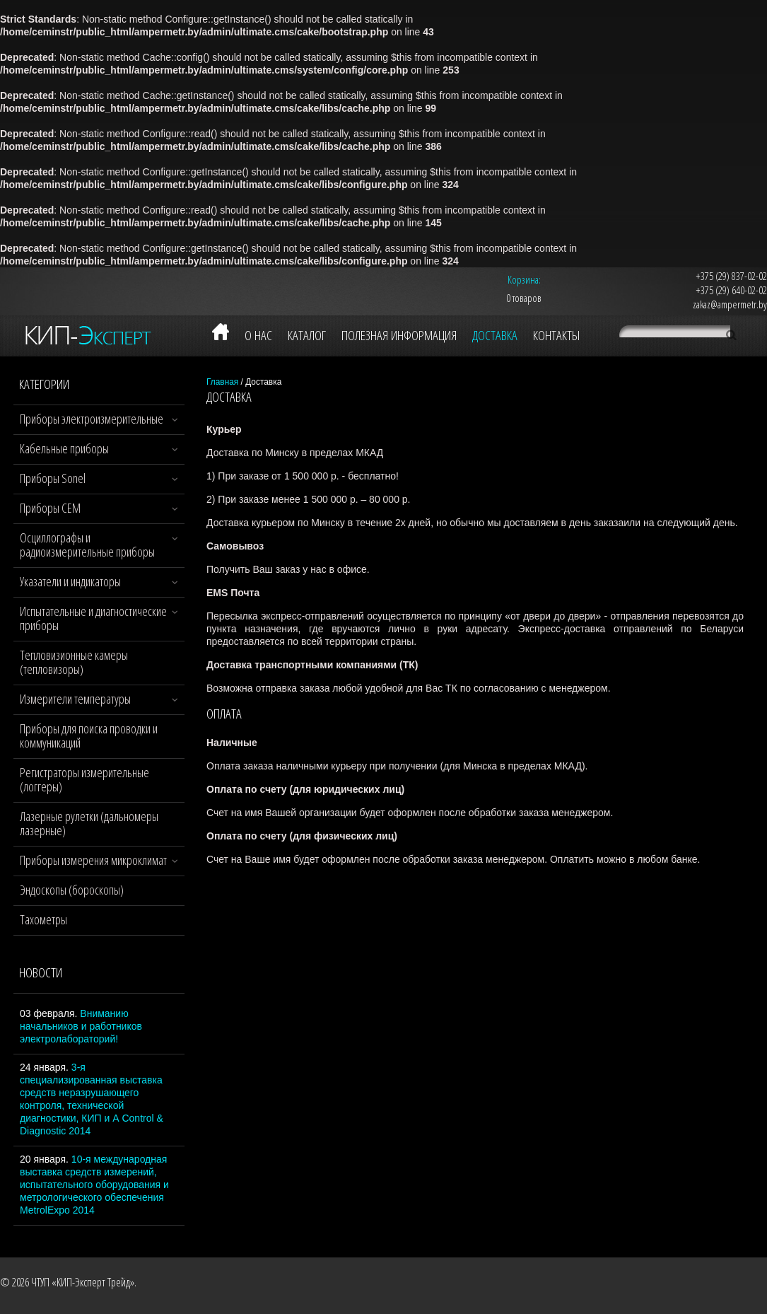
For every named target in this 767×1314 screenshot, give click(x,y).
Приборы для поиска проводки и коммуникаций (89, 735)
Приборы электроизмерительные (91, 419)
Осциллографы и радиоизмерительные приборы (87, 544)
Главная (222, 382)
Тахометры (43, 919)
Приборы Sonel (53, 478)
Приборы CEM (50, 508)
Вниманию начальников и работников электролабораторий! (81, 1026)
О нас (258, 335)
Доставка (494, 335)
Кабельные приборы (64, 448)
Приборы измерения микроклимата (96, 860)
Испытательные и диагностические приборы (93, 618)
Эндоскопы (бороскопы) (72, 890)
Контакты (556, 335)
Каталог (307, 335)
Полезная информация (399, 335)
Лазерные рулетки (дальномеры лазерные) (89, 823)
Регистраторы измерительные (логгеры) (84, 779)
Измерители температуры (75, 699)
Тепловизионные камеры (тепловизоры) (74, 662)
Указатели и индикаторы (70, 581)
